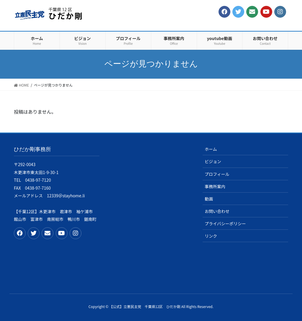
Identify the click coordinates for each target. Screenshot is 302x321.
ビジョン (213, 161)
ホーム (211, 149)
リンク (211, 236)
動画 (209, 199)
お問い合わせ (217, 211)
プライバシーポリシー (225, 223)
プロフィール (217, 174)
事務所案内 (215, 186)
